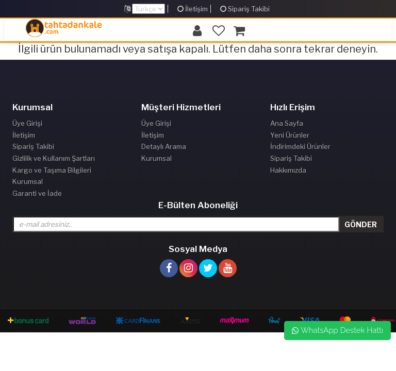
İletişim (192, 9)
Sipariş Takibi (245, 9)
